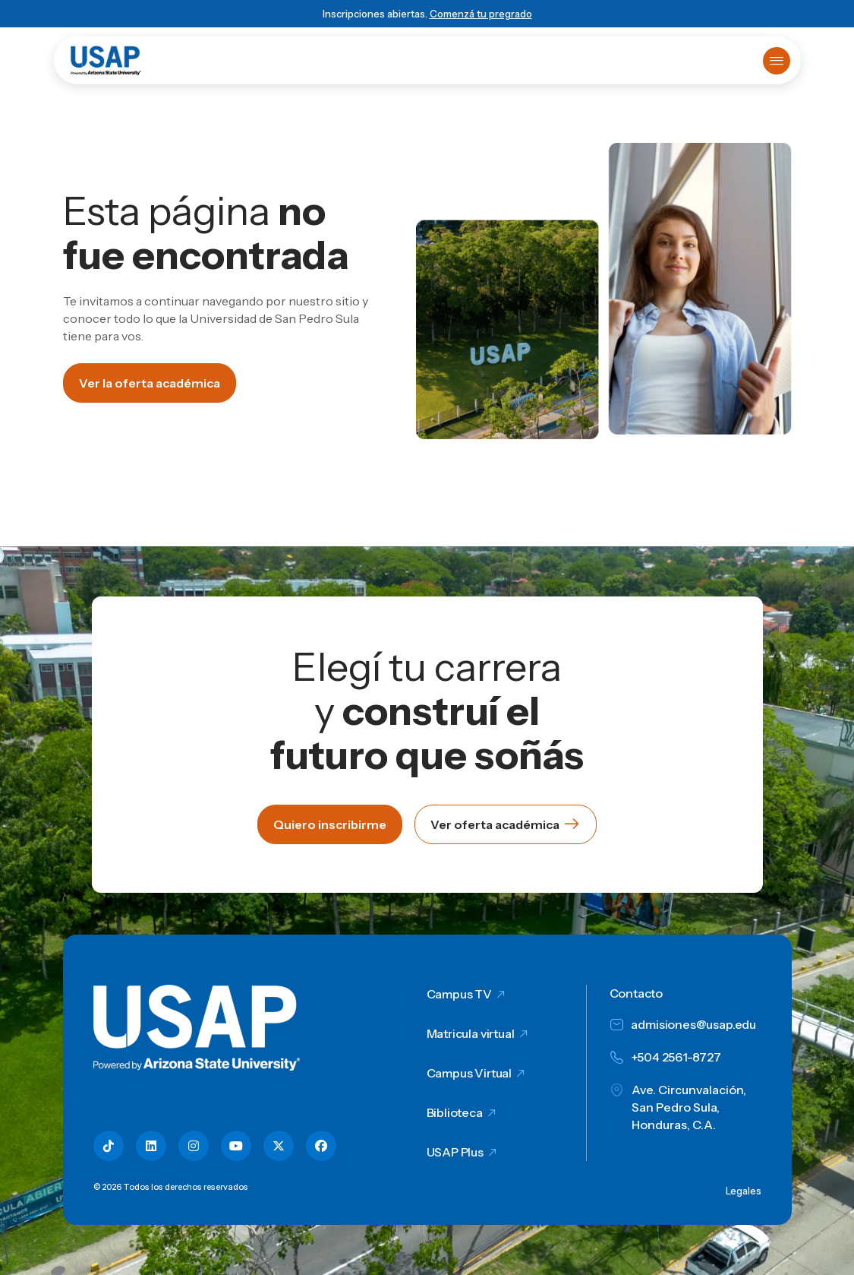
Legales (743, 1191)
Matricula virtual (471, 1033)
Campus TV (460, 993)
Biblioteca (455, 1112)
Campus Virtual (469, 1072)
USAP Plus (455, 1152)
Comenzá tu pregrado (481, 14)
